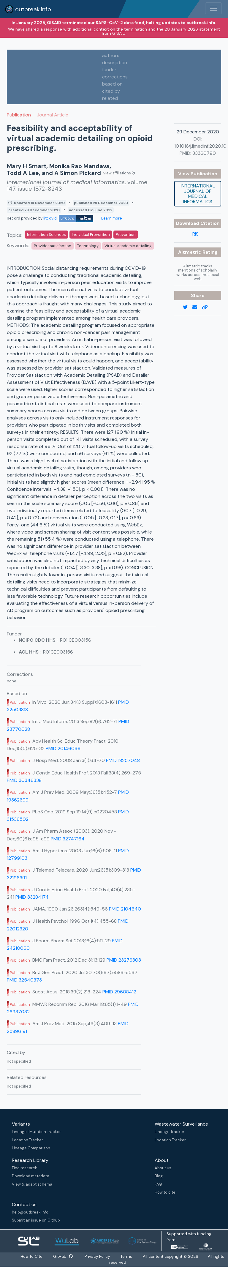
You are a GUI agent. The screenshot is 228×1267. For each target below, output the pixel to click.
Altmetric (190, 252)
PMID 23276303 (124, 960)
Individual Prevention (91, 234)
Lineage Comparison (31, 1148)
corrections (115, 77)
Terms (126, 1256)
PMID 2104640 (125, 909)
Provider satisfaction (52, 245)
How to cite (165, 1192)
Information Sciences (46, 234)
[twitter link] (187, 307)
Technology (88, 245)
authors (110, 55)
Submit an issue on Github (36, 1220)
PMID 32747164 (68, 839)
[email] (197, 307)
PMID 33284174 (32, 897)
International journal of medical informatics (198, 194)
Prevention (126, 234)
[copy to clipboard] (207, 307)
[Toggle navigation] (213, 8)
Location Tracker (27, 1140)
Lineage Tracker (169, 1131)
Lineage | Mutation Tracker (36, 1131)
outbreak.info (28, 9)
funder (109, 70)
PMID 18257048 (123, 760)
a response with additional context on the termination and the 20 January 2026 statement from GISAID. (130, 31)
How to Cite (32, 1256)
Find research (24, 1167)
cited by (111, 91)
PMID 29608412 (119, 992)
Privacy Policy (97, 1256)
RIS (195, 234)
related (110, 98)
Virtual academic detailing (128, 245)
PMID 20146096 (63, 748)
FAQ (158, 1184)
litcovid (68, 218)
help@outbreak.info (30, 1212)
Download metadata (30, 1175)
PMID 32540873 (24, 980)
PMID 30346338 (24, 780)
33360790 (204, 153)
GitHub (63, 1256)
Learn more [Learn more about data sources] (111, 218)
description (114, 62)
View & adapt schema (32, 1184)
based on (112, 84)
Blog (159, 1175)
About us (163, 1167)
